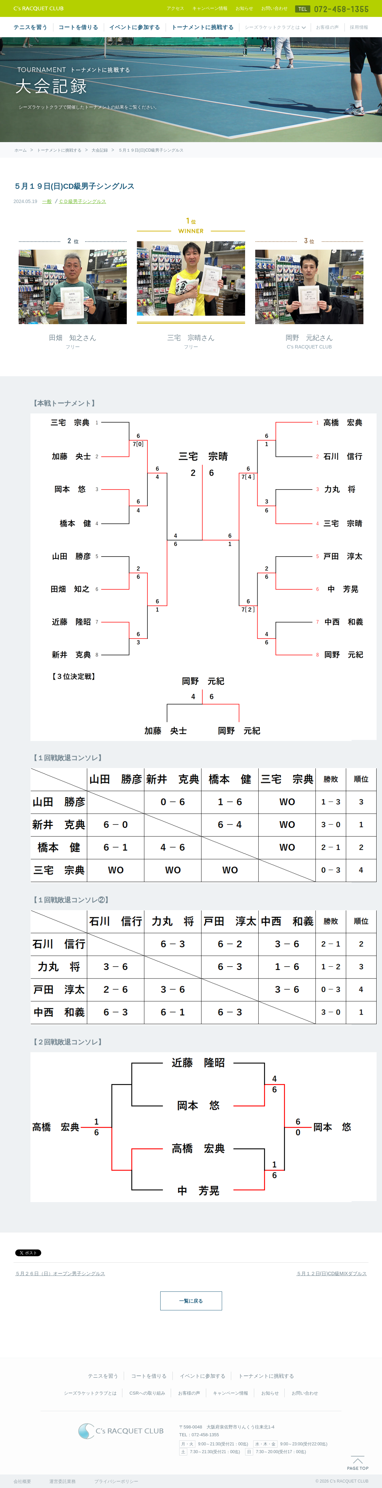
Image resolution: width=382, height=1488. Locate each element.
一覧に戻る (191, 1301)
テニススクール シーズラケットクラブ (39, 8)
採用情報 (359, 27)
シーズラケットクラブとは (272, 27)
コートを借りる (78, 27)
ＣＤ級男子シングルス (82, 201)
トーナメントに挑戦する (202, 27)
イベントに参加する (134, 27)
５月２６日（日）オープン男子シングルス (60, 1273)
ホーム (21, 150)
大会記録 (100, 150)
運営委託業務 (62, 1481)
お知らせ (244, 8)
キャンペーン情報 (210, 8)
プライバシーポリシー (116, 1481)
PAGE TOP (357, 1463)
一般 (47, 201)
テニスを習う (31, 27)
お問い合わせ (274, 8)
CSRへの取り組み (147, 1393)
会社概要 (22, 1481)
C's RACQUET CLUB (121, 1431)
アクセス (175, 8)
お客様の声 (327, 27)
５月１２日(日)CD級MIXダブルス (331, 1273)
